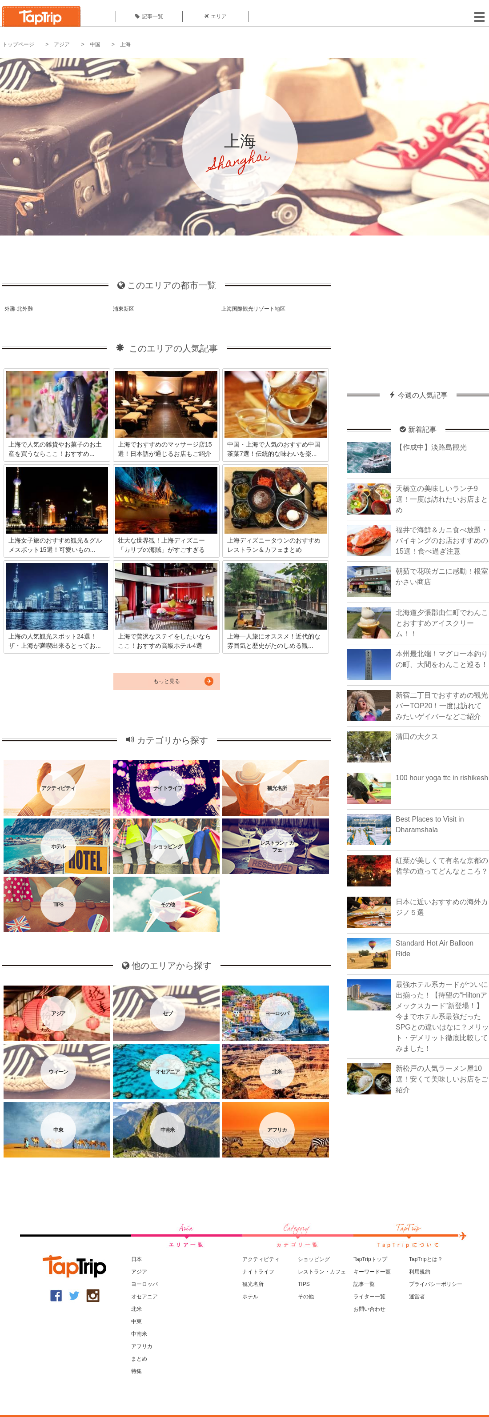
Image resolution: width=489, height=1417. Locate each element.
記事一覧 (149, 16)
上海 (125, 44)
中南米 (139, 1334)
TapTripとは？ (426, 1259)
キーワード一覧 (372, 1272)
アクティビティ (261, 1259)
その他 (306, 1296)
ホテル (250, 1296)
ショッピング (314, 1259)
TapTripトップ (370, 1259)
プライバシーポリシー (435, 1284)
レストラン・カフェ (322, 1272)
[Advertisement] (418, 308)
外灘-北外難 (18, 309)
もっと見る (166, 681)
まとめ (139, 1359)
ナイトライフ (258, 1272)
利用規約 (419, 1272)
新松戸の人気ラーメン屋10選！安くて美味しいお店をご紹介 (442, 1079)
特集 (136, 1371)
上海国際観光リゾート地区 (253, 309)
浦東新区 (123, 309)
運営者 (417, 1296)
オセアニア (144, 1296)
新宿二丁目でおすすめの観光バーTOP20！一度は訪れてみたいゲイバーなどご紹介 (442, 705)
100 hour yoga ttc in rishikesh (442, 778)
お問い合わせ (369, 1309)
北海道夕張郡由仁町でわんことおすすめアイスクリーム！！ (442, 623)
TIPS (304, 1284)
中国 (95, 44)
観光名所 (253, 1284)
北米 (136, 1309)
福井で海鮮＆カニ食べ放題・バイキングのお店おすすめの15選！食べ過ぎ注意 (442, 540)
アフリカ (141, 1346)
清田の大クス (417, 736)
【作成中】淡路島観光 (431, 447)
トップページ (18, 44)
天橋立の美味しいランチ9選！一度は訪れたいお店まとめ (442, 499)
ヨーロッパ (144, 1284)
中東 (136, 1321)
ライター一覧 (369, 1296)
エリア (215, 16)
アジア (62, 44)
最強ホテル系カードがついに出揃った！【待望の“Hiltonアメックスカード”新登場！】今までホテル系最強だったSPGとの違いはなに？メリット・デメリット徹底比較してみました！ (442, 1016)
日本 (136, 1259)
